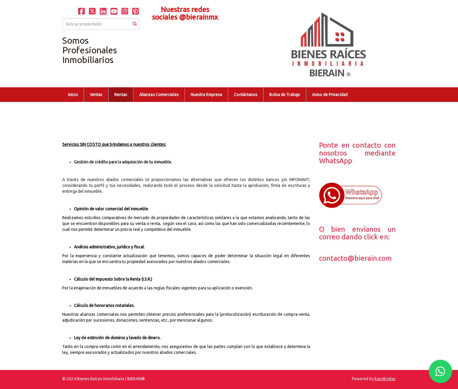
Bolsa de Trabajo (284, 94)
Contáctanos (245, 94)
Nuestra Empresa (206, 94)
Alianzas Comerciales (159, 94)
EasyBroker (385, 378)
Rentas (120, 94)
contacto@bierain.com (355, 258)
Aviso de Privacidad (329, 94)
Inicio (73, 94)
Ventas (96, 94)
